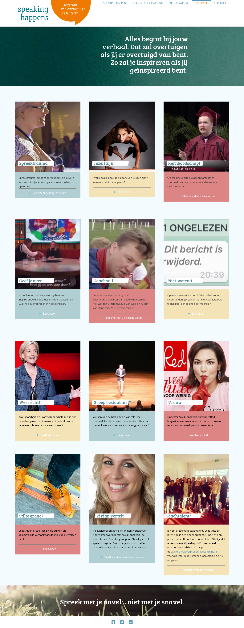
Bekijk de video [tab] (49, 435)
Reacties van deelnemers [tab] (198, 569)
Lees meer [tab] (123, 192)
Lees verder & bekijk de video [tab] (124, 317)
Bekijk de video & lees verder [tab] (198, 196)
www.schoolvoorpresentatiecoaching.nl (194, 551)
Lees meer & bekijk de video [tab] (49, 193)
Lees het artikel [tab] (198, 435)
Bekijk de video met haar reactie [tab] (124, 557)
